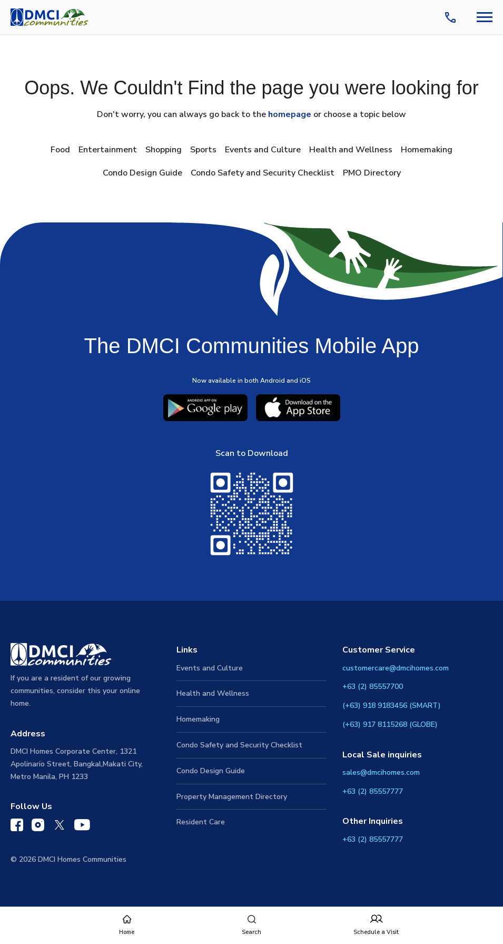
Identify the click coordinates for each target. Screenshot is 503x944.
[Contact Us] (452, 17)
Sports (203, 149)
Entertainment (107, 149)
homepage (289, 114)
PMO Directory (372, 173)
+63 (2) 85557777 (372, 791)
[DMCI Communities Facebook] (17, 827)
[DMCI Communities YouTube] (82, 827)
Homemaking (426, 149)
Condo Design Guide (142, 173)
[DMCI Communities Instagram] (38, 827)
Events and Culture (263, 149)
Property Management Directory (231, 797)
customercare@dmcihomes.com (395, 668)
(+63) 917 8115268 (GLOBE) (390, 724)
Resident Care (200, 822)
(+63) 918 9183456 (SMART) (391, 705)
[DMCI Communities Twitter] (59, 827)
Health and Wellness (350, 149)
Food (60, 149)
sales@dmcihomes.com (381, 772)
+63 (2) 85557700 (372, 687)
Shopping (163, 149)
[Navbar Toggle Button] (484, 17)
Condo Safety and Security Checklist (262, 173)
